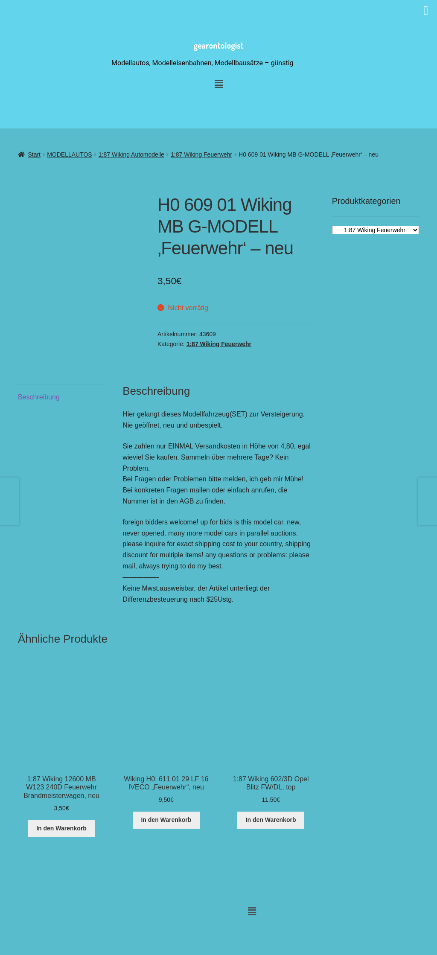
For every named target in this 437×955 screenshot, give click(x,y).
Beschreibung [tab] (39, 397)
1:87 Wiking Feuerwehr (201, 154)
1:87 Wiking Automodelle (131, 154)
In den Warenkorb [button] (61, 828)
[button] (252, 912)
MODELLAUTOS (69, 154)
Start (34, 154)
